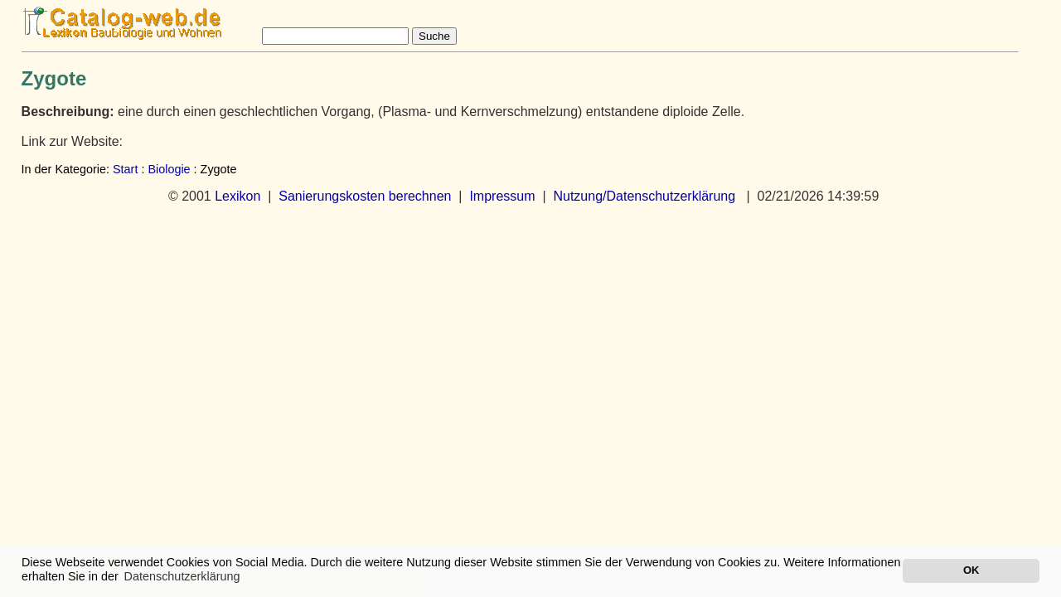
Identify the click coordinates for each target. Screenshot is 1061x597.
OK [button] (971, 570)
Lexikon (237, 196)
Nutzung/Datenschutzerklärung (644, 196)
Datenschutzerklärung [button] (182, 576)
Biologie (169, 169)
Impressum (502, 196)
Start (125, 169)
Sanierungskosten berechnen (365, 196)
